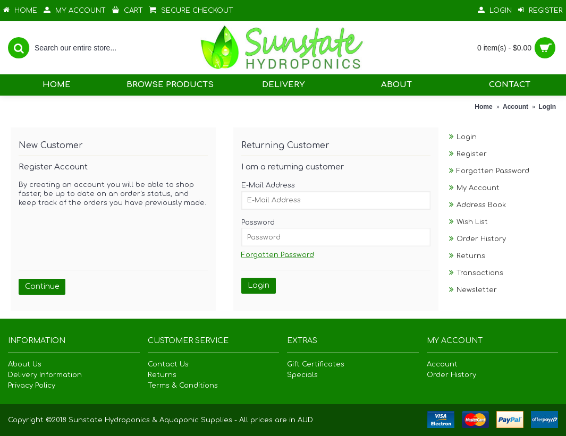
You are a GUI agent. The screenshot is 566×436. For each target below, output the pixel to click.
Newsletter (477, 290)
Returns (471, 256)
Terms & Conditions (183, 385)
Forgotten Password (493, 171)
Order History (481, 239)
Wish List (472, 222)
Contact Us (168, 364)
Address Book (481, 205)
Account (442, 364)
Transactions (480, 273)
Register (472, 154)
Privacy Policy (31, 385)
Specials (302, 375)
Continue (42, 286)
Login (467, 137)
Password (258, 222)
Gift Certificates (315, 364)
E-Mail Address (268, 185)
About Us (24, 364)
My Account (478, 188)
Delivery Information (45, 375)
